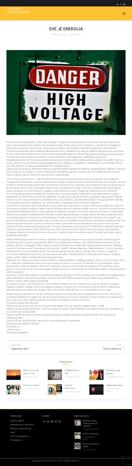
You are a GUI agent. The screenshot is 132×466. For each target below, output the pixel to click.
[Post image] (13, 375)
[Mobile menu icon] (124, 13)
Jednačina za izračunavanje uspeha (90, 423)
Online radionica (70, 386)
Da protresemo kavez (91, 445)
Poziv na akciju (31, 385)
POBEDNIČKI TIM (72, 372)
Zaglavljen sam (114, 385)
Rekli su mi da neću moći (31, 372)
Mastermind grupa (113, 372)
